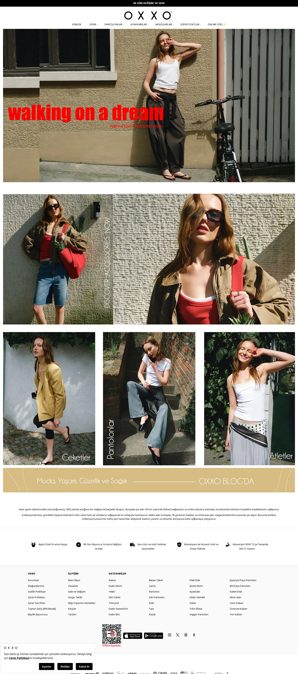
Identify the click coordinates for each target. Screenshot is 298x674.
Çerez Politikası (36, 604)
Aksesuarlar (163, 27)
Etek (151, 610)
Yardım (72, 621)
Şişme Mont (196, 593)
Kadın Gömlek (197, 604)
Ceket (192, 610)
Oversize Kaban (238, 616)
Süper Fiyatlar (189, 27)
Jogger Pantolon (198, 621)
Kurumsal (33, 587)
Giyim (93, 27)
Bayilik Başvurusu (38, 621)
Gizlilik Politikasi (37, 598)
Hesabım (73, 593)
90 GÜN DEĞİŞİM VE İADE (149, 3)
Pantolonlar (113, 27)
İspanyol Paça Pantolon (243, 587)
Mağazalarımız (36, 593)
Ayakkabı (194, 598)
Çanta (152, 593)
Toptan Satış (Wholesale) (42, 616)
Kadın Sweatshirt (118, 616)
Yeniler (76, 27)
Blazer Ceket (156, 587)
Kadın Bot (114, 621)
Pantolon (154, 598)
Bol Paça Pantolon (240, 593)
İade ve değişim (77, 598)
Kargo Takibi (75, 604)
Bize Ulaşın (74, 587)
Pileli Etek (194, 587)
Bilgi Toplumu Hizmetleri (81, 610)
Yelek (112, 598)
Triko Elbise (195, 616)
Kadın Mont (115, 593)
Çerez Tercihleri (36, 610)
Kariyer (72, 616)
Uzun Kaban (236, 610)
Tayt (151, 616)
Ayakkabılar (139, 27)
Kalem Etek (236, 598)
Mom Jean (235, 604)
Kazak (152, 621)
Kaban (112, 587)
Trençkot (114, 610)
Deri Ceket (114, 604)
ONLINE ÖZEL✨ (217, 27)
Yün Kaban (236, 621)
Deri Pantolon (157, 604)
